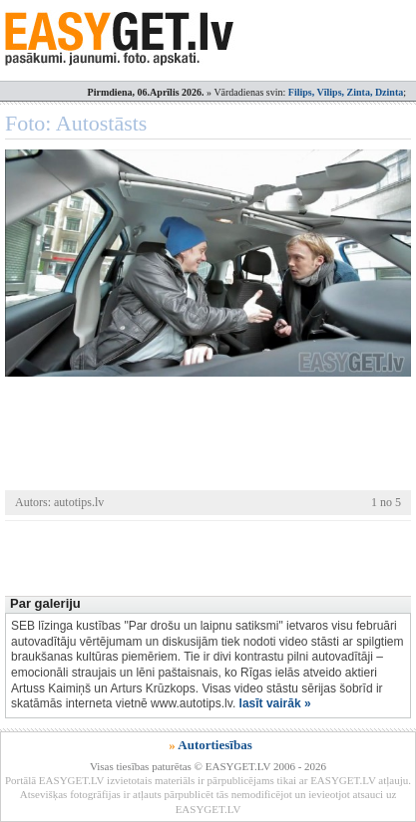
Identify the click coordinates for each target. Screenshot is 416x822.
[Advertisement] (210, 556)
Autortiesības (214, 744)
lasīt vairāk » (275, 703)
